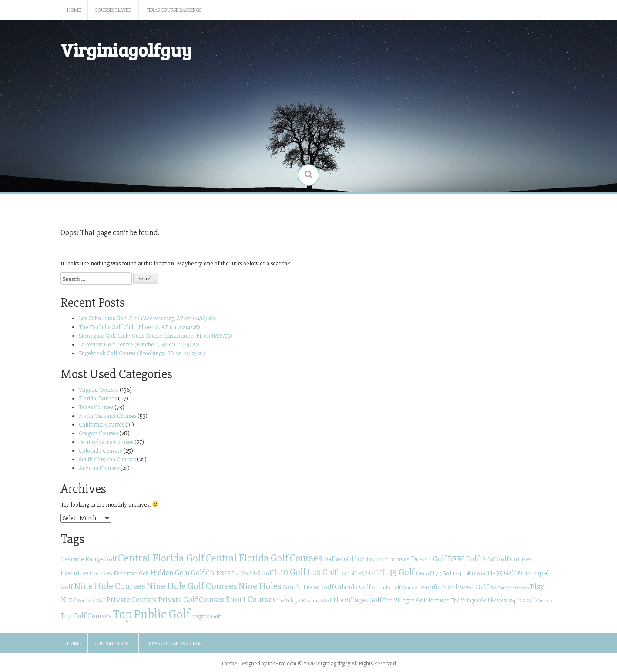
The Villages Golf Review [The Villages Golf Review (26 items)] (479, 600)
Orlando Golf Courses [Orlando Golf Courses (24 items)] (395, 587)
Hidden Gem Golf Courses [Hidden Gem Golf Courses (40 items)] (190, 573)
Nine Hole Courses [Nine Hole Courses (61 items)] (109, 586)
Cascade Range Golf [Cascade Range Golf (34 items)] (88, 559)
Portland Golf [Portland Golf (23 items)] (91, 601)
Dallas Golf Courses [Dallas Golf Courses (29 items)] (383, 559)
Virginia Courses (98, 389)
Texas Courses (96, 407)
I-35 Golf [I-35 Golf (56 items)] (398, 572)
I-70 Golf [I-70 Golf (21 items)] (423, 574)
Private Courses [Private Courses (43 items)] (131, 600)
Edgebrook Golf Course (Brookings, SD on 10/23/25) (142, 353)
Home (74, 10)
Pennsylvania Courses (106, 442)
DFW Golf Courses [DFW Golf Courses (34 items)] (507, 559)
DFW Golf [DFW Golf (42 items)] (464, 559)
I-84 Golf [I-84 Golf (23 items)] (461, 574)
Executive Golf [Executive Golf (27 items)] (131, 573)
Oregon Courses (98, 433)
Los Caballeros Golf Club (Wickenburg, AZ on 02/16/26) (147, 318)
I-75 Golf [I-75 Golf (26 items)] (442, 573)
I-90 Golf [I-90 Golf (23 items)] (480, 574)
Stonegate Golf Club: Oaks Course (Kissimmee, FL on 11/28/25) (155, 335)
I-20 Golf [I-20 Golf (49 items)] (322, 573)
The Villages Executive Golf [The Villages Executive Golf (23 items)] (304, 601)
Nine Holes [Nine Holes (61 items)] (260, 586)
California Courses (101, 424)
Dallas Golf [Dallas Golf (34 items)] (340, 559)
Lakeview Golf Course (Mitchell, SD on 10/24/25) (139, 344)
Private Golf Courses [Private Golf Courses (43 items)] (191, 600)
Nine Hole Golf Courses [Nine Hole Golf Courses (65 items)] (192, 586)
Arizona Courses (99, 468)
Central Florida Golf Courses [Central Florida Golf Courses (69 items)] (264, 558)
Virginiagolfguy (126, 49)
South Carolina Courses (107, 459)
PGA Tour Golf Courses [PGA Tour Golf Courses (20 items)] (509, 588)
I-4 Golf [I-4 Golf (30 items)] (242, 573)
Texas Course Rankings (174, 10)
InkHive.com (282, 663)
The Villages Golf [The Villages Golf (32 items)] (357, 600)
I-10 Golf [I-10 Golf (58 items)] (290, 572)
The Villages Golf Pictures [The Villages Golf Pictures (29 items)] (416, 600)
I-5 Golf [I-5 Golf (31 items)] (263, 573)
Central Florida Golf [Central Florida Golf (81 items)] (161, 557)
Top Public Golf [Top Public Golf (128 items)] (152, 614)
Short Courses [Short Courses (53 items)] (250, 599)
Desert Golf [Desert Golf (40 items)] (428, 559)
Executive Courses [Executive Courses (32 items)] (86, 573)
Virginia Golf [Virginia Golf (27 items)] (206, 616)
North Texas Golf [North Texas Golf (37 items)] (308, 586)
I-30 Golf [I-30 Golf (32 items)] (369, 573)
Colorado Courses (100, 450)
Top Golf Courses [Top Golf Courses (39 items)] (85, 616)
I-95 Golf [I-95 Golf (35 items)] (503, 573)
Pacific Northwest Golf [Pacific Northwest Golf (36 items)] (454, 587)
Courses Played (113, 10)
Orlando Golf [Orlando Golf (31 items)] (353, 587)
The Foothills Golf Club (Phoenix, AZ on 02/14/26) (139, 327)
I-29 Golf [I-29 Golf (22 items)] (347, 574)
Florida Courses (98, 398)
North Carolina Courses (107, 416)
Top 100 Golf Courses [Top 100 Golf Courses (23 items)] (531, 601)
